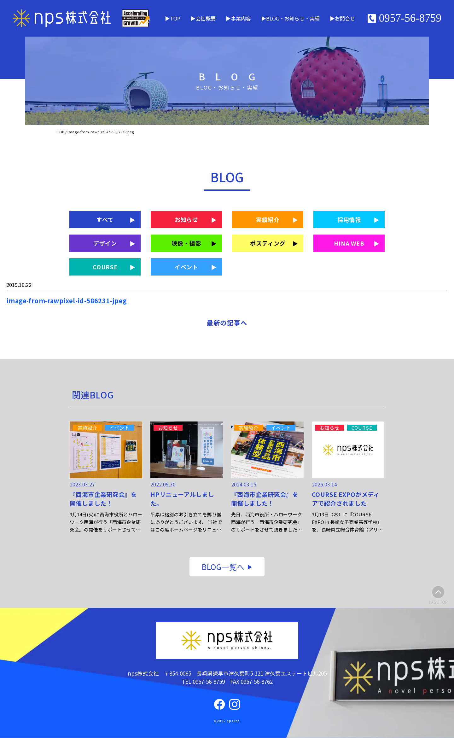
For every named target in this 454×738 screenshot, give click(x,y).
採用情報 (349, 219)
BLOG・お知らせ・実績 (293, 18)
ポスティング (267, 243)
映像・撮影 (186, 243)
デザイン (105, 243)
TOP (175, 18)
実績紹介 (268, 219)
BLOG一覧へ (223, 566)
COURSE (105, 267)
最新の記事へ (227, 322)
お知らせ (187, 219)
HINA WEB (349, 243)
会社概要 (205, 18)
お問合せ (345, 18)
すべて (105, 219)
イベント (187, 267)
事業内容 (241, 18)
